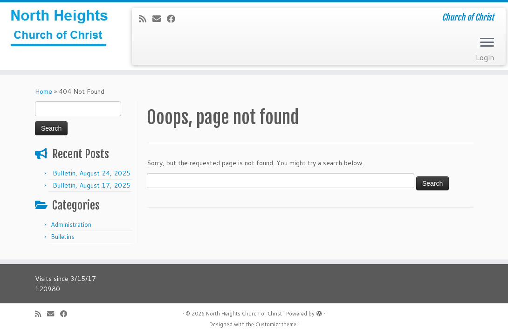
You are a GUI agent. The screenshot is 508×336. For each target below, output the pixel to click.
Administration (71, 224)
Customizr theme (275, 324)
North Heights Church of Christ (244, 313)
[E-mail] (159, 19)
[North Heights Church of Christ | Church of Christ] (59, 30)
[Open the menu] (487, 43)
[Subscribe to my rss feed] (145, 19)
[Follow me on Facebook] (174, 19)
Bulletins (63, 236)
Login (485, 57)
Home (43, 91)
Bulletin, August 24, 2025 (91, 173)
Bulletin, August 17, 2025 (91, 185)
